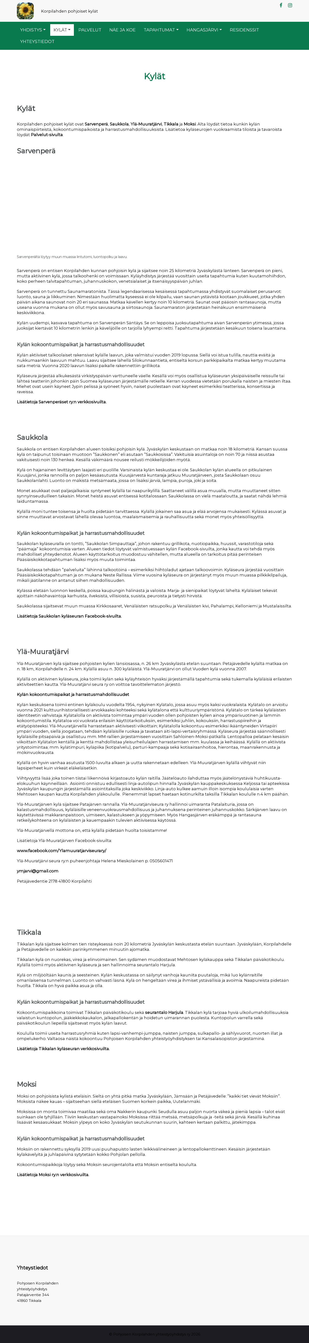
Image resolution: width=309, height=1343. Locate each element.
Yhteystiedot (37, 41)
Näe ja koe (122, 30)
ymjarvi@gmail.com (37, 871)
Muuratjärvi (150, 124)
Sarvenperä (96, 124)
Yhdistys (31, 30)
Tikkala (171, 124)
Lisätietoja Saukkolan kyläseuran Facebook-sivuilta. (69, 616)
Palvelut (89, 30)
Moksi (190, 124)
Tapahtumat (159, 30)
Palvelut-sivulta (47, 134)
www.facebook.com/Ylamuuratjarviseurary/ (61, 850)
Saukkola (119, 124)
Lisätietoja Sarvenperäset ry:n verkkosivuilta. (61, 401)
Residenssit (244, 30)
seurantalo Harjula (164, 1012)
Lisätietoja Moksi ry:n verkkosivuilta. (53, 1174)
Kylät (60, 30)
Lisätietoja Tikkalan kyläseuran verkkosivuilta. (63, 1048)
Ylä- (134, 124)
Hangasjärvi (202, 30)
